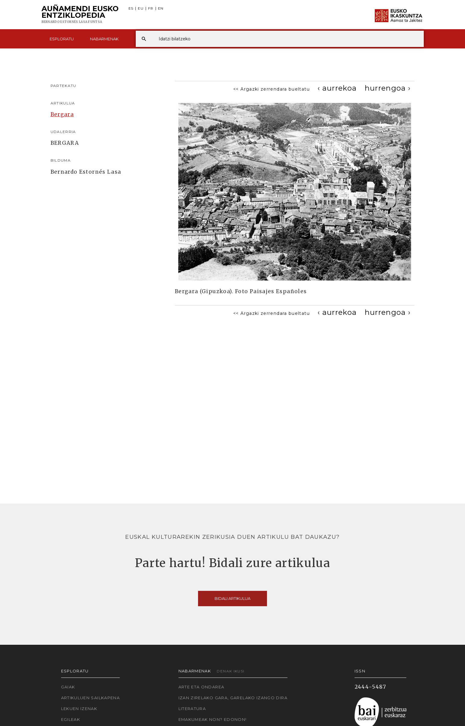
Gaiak (68, 686)
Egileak (70, 719)
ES (131, 8)
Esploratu (62, 38)
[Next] (387, 88)
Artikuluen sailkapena (90, 697)
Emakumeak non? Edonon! (212, 719)
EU (141, 8)
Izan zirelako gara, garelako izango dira (232, 697)
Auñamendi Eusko (80, 14)
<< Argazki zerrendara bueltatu (271, 89)
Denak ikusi (230, 671)
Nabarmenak (104, 38)
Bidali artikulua (232, 598)
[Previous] (337, 88)
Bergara (62, 114)
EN (161, 8)
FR (150, 8)
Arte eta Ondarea (201, 686)
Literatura (192, 708)
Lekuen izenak (79, 708)
